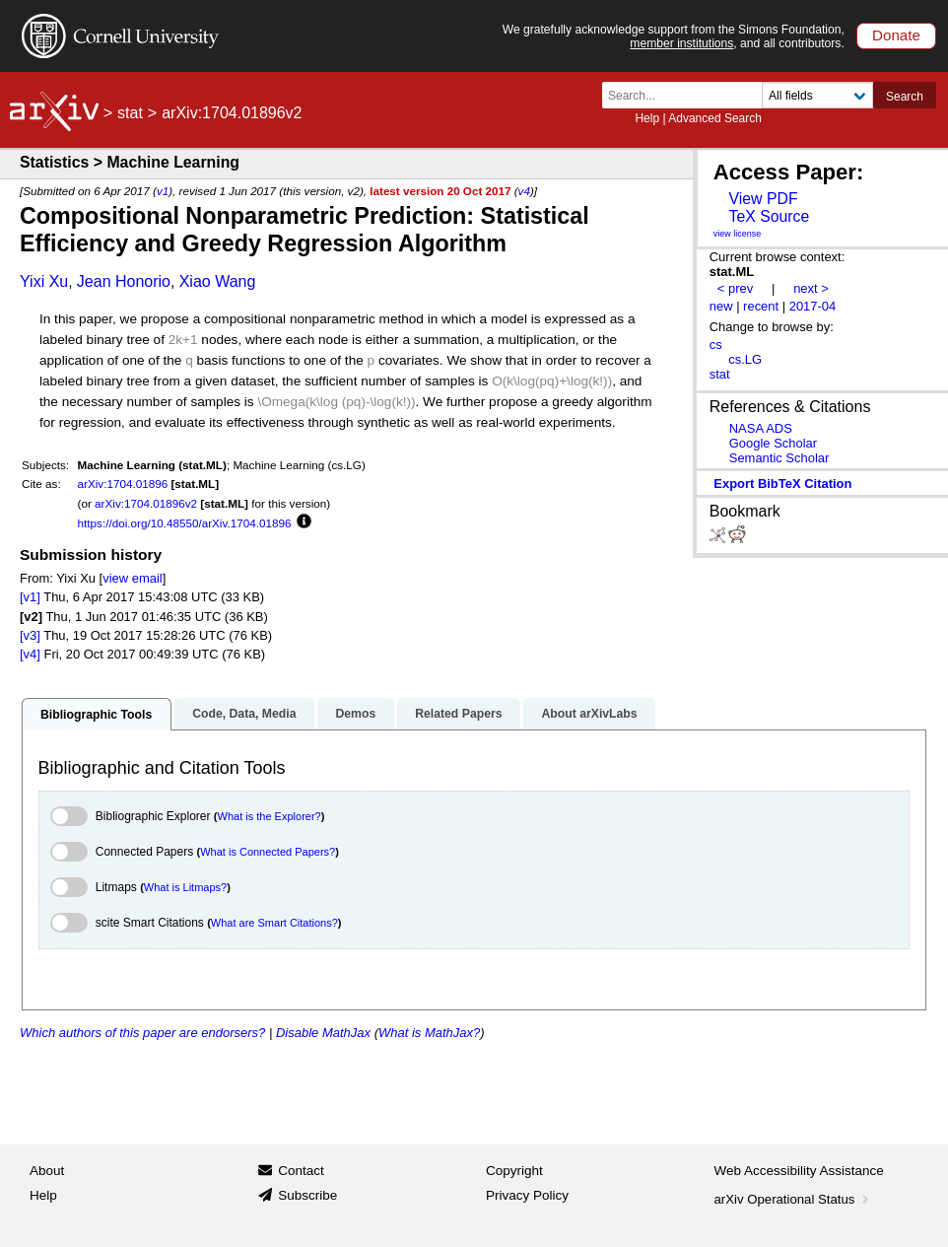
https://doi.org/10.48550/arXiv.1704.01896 (185, 523)
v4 (524, 190)
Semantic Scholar (779, 457)
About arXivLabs (589, 714)
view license (737, 234)
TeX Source (768, 216)
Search (904, 97)
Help (647, 118)
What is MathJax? (429, 1032)
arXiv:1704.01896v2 (146, 503)
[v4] (30, 654)
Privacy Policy (527, 1195)
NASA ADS (760, 428)
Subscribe (307, 1195)
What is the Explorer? (269, 816)
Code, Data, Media (244, 714)
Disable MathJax (323, 1032)
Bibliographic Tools (96, 715)
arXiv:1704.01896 (123, 483)
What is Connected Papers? (267, 852)
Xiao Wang (217, 281)
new (721, 306)
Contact (301, 1170)
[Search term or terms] (688, 95)
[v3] (30, 635)
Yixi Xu (44, 281)
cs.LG (745, 359)
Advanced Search (715, 118)
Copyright (514, 1170)
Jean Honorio (123, 281)
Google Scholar (773, 443)
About (47, 1170)
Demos (355, 714)
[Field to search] (817, 95)
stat (130, 112)
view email (132, 578)
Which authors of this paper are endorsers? (142, 1032)
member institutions (681, 43)
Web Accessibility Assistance (799, 1170)
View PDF (762, 198)
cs (716, 344)
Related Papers (458, 714)
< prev (735, 288)
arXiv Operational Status (793, 1199)
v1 (163, 190)
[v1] (30, 596)
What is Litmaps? (185, 887)
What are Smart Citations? (274, 923)
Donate (896, 35)
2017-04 (813, 306)
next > (811, 288)
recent (761, 306)
